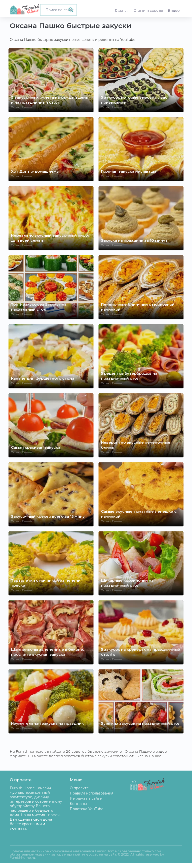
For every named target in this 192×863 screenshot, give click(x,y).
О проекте (79, 788)
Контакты (78, 803)
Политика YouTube (87, 809)
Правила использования (91, 793)
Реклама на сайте (86, 798)
